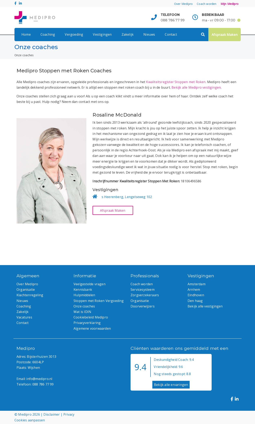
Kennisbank (83, 289)
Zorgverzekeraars (145, 295)
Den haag (195, 300)
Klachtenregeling (29, 295)
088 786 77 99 (173, 20)
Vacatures (24, 317)
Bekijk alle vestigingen (205, 306)
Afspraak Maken (224, 34)
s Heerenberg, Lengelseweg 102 (127, 197)
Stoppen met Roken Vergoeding (99, 300)
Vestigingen (102, 34)
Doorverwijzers (143, 306)
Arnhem (194, 289)
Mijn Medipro (230, 4)
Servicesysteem (143, 289)
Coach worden (206, 4)
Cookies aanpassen (29, 420)
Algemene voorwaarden (92, 328)
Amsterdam (197, 284)
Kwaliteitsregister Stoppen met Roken (176, 82)
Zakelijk (128, 34)
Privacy (68, 414)
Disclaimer (51, 414)
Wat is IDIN (82, 311)
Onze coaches (84, 306)
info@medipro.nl (39, 379)
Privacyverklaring (87, 322)
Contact (171, 34)
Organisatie (25, 289)
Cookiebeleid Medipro (91, 317)
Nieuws (149, 34)
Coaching (48, 34)
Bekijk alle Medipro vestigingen (196, 87)
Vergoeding (74, 34)
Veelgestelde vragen (90, 284)
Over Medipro (183, 4)
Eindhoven (196, 295)
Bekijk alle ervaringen (171, 384)
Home (26, 34)
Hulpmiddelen (84, 295)
